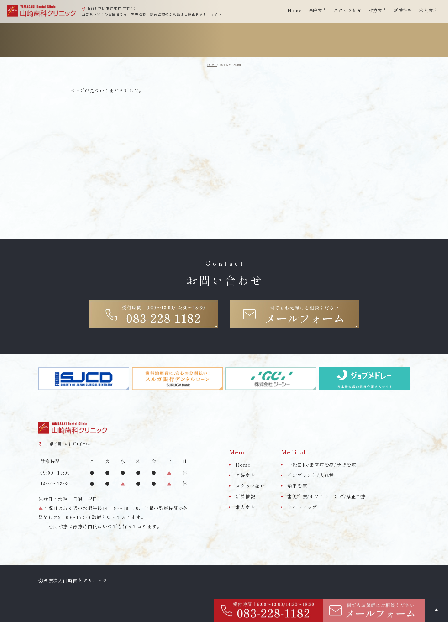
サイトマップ (302, 507)
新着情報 (403, 10)
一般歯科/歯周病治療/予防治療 (321, 464)
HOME (212, 65)
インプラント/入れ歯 (310, 475)
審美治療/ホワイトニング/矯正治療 (326, 496)
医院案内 (245, 475)
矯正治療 (297, 485)
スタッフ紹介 (250, 485)
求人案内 (428, 10)
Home (294, 10)
